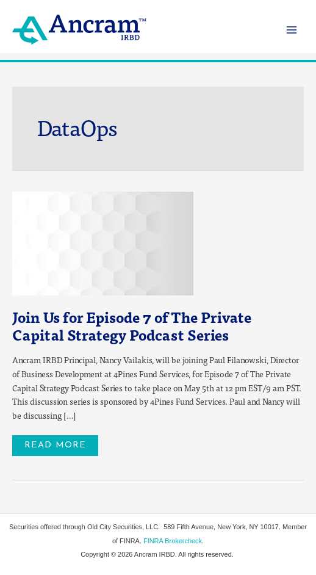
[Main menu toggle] (291, 29)
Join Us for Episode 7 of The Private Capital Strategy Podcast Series (131, 325)
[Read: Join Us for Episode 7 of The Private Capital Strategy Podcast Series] (102, 242)
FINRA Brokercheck (172, 540)
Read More (55, 442)
